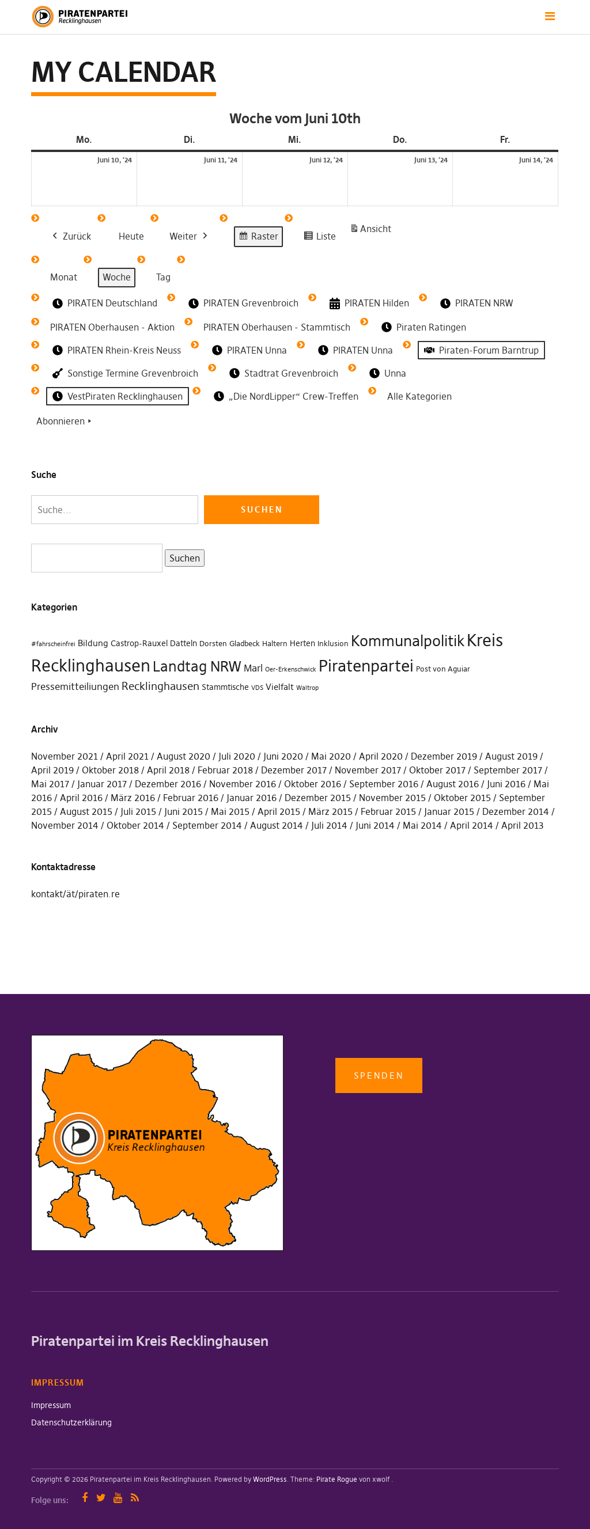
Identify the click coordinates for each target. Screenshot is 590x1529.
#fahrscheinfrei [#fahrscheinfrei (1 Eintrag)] (53, 644)
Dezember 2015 (318, 797)
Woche (117, 277)
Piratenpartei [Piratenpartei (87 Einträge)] (366, 665)
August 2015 (86, 811)
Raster (258, 238)
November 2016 (242, 784)
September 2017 (508, 770)
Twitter (101, 1497)
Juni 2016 (506, 784)
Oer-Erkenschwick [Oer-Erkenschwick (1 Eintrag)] (290, 669)
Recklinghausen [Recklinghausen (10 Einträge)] (160, 686)
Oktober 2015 (462, 797)
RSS (134, 1497)
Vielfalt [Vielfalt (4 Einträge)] (280, 686)
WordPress (270, 1479)
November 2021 (64, 756)
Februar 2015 (388, 811)
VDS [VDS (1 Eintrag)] (257, 688)
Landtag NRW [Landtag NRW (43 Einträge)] (197, 666)
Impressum (51, 1405)
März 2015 (330, 811)
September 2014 (207, 825)
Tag (163, 277)
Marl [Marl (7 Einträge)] (253, 668)
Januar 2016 (251, 797)
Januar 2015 (449, 811)
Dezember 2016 (168, 784)
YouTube (118, 1497)
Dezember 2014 (515, 811)
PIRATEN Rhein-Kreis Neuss (115, 350)
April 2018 (168, 770)
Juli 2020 (236, 756)
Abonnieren (65, 421)
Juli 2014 (329, 825)
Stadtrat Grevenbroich (282, 373)
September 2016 (383, 784)
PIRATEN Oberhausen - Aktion (112, 326)
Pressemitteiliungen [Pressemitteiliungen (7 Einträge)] (75, 686)
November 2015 (392, 797)
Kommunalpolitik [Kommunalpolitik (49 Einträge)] (407, 641)
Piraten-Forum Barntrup (480, 350)
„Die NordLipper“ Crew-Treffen (284, 396)
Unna (386, 373)
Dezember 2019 (444, 756)
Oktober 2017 (437, 770)
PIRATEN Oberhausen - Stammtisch (276, 326)
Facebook (84, 1497)
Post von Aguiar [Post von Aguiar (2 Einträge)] (443, 669)
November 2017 (368, 770)
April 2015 (279, 811)
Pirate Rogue (336, 1479)
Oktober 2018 (110, 770)
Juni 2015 (183, 811)
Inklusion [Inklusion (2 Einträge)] (333, 643)
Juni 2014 (375, 825)
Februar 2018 (225, 770)
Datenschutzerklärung (71, 1422)
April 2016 (81, 797)
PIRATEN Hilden (368, 303)
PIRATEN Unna (248, 350)
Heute (131, 236)
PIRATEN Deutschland (103, 303)
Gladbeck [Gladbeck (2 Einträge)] (244, 643)
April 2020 (381, 756)
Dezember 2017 (294, 770)
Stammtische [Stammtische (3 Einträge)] (225, 687)
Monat (63, 277)
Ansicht (372, 231)
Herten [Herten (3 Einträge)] (302, 643)
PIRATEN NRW (475, 303)
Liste (319, 238)
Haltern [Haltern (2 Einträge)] (275, 643)
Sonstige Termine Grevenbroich (124, 373)
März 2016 (133, 797)
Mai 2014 (422, 825)
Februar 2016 (190, 797)
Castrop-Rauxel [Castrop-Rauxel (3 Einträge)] (139, 643)
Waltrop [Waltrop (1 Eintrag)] (307, 688)
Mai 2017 (50, 784)
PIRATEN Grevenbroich (242, 303)
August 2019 (511, 756)
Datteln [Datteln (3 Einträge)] (183, 643)
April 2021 (127, 756)
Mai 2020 (331, 756)
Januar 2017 (102, 784)
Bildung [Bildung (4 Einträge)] (93, 643)
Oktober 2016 (312, 784)
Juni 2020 (283, 756)
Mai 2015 (230, 811)
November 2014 (65, 825)
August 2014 (276, 825)
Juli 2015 (138, 811)
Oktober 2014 (135, 825)
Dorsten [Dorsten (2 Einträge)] (213, 643)
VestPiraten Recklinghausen (116, 396)
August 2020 (183, 756)
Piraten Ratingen (422, 327)
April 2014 (471, 825)
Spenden (379, 1075)
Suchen (182, 557)
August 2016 (452, 784)
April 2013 (522, 825)
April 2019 (52, 770)
